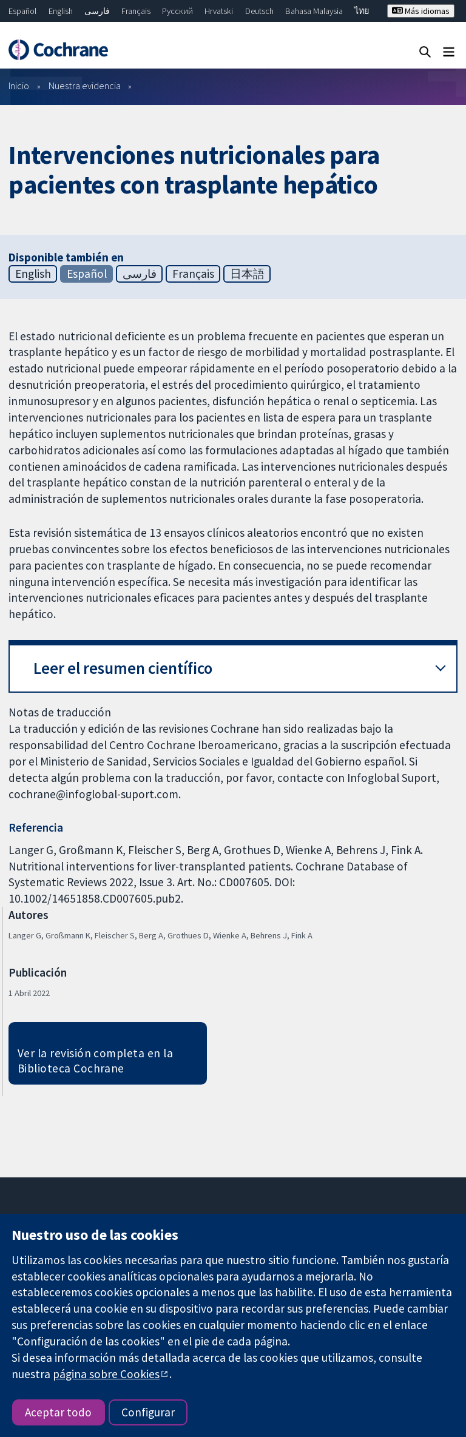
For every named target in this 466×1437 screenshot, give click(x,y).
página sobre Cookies (106, 1374)
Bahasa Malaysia (314, 10)
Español (22, 10)
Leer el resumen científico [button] (122, 668)
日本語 (247, 273)
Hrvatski (218, 10)
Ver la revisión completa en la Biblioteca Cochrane (95, 1060)
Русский (177, 10)
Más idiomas (421, 10)
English (61, 10)
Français (135, 10)
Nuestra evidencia (85, 85)
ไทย (361, 10)
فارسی (97, 10)
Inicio (18, 85)
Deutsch (259, 10)
